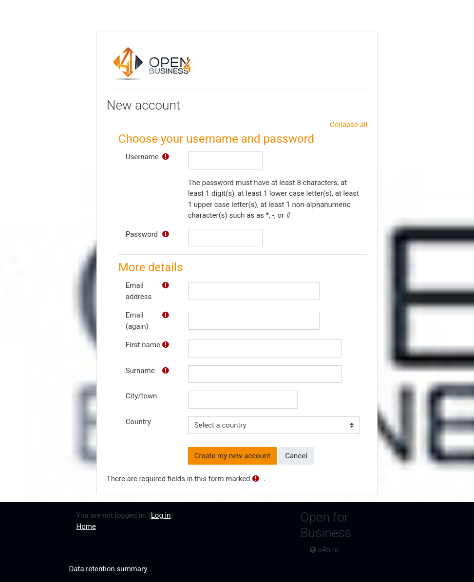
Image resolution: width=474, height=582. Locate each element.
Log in (161, 515)
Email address (139, 291)
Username (142, 156)
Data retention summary (108, 568)
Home (86, 526)
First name (143, 344)
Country (138, 421)
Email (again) (137, 321)
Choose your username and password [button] (216, 139)
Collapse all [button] (348, 124)
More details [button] (150, 267)
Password (142, 234)
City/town (141, 396)
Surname (140, 370)
